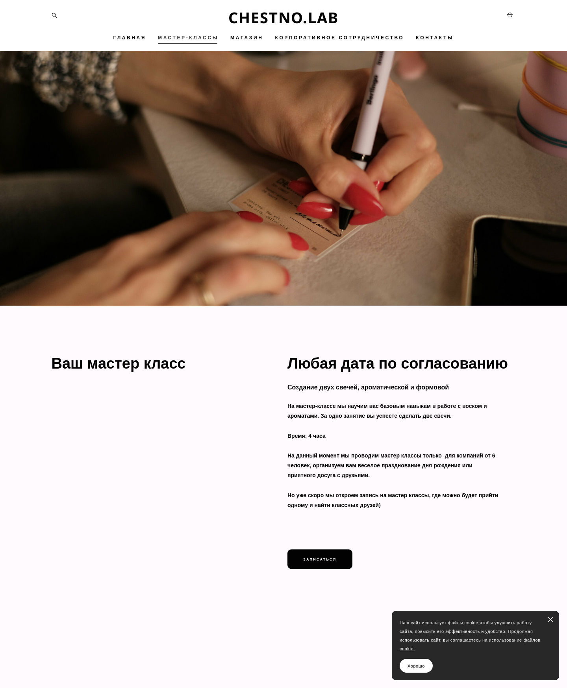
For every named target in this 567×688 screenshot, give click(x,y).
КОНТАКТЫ (435, 38)
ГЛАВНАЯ (129, 38)
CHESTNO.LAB (283, 17)
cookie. (407, 648)
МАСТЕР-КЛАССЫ (188, 38)
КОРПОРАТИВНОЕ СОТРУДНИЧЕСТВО (339, 38)
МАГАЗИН (246, 38)
